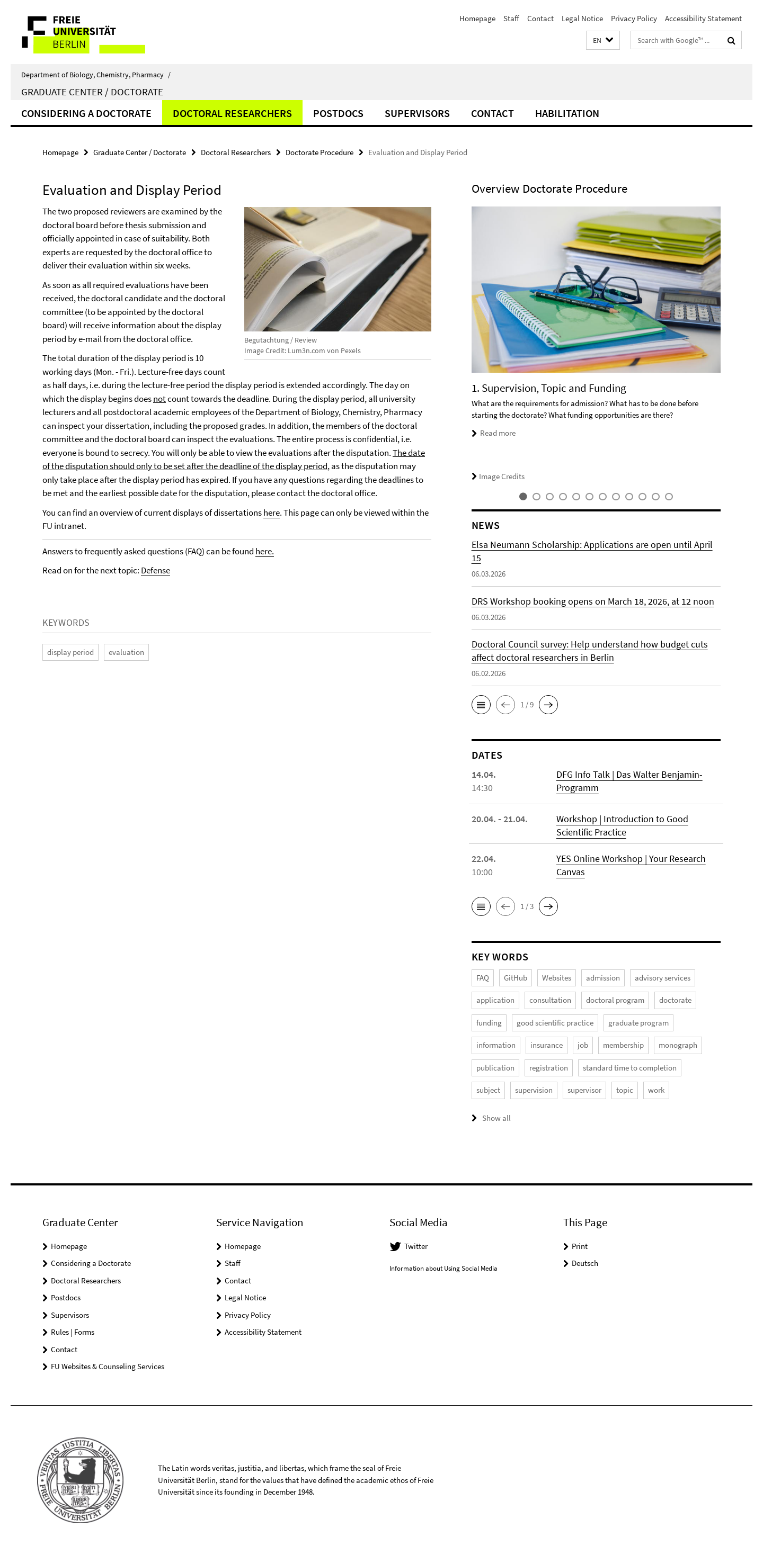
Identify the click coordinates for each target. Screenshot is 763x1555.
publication (495, 1068)
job (583, 1045)
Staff (511, 18)
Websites (556, 978)
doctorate (675, 1000)
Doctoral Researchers (232, 113)
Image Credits (498, 476)
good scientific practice (555, 1023)
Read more (498, 433)
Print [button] (580, 1246)
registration (548, 1068)
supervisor (584, 1090)
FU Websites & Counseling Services (107, 1366)
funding (489, 1023)
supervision (534, 1090)
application (495, 1000)
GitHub (515, 978)
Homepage (477, 18)
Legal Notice (582, 18)
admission (603, 978)
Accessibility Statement (703, 18)
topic (624, 1090)
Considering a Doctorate (86, 113)
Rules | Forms (72, 1332)
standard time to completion (630, 1068)
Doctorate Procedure (319, 152)
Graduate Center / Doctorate (92, 91)
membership (623, 1045)
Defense (155, 570)
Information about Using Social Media (443, 1268)
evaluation (126, 652)
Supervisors (417, 113)
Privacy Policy (634, 18)
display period (70, 652)
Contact (540, 18)
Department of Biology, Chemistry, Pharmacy (96, 74)
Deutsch (585, 1263)
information (496, 1045)
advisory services (662, 978)
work (656, 1090)
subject (488, 1090)
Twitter (416, 1246)
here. (264, 551)
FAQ (482, 978)
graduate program (638, 1023)
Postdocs (338, 113)
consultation (550, 1000)
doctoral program (615, 1000)
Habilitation (567, 113)
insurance (546, 1045)
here (271, 512)
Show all (496, 1118)
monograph (678, 1045)
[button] (603, 40)
